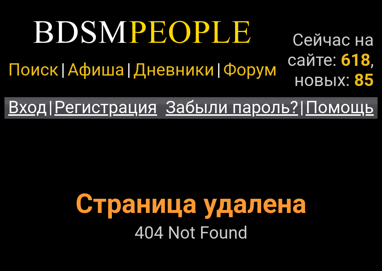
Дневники (174, 70)
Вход (27, 107)
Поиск (33, 70)
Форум (249, 70)
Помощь (340, 107)
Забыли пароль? (232, 107)
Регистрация (105, 107)
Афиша (96, 70)
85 (364, 80)
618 (355, 60)
